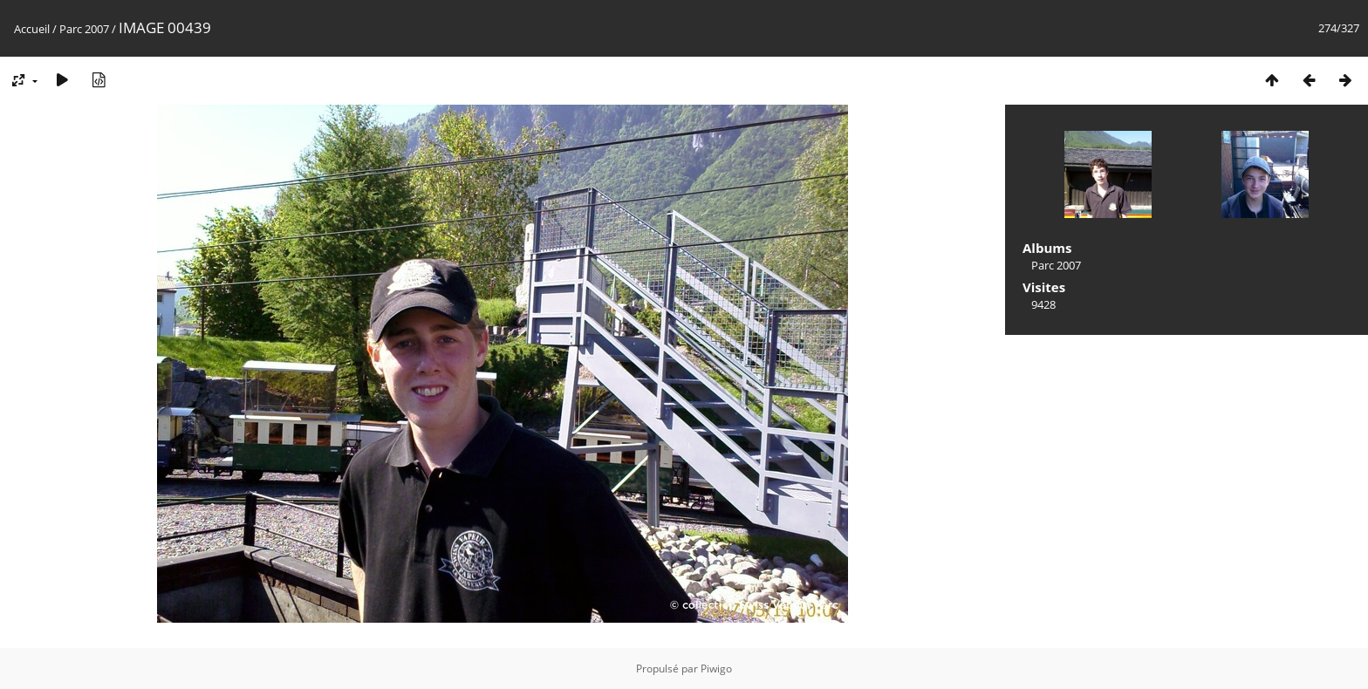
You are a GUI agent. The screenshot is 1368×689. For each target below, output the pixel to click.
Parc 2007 (84, 29)
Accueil (32, 29)
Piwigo (716, 668)
